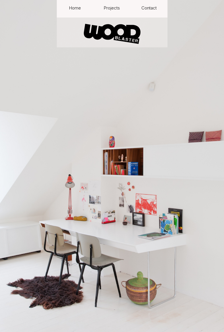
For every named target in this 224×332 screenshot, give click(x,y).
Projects (112, 8)
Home (75, 8)
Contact (149, 8)
